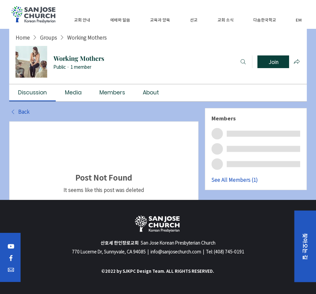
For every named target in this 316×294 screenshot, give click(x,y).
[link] (32, 92)
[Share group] (296, 61)
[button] (82, 19)
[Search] (243, 61)
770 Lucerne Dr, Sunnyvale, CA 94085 (109, 251)
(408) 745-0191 (229, 251)
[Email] (11, 270)
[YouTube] (11, 246)
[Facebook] (11, 258)
